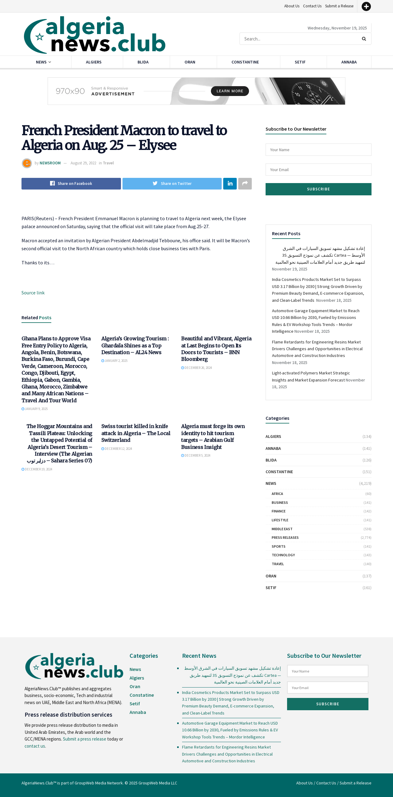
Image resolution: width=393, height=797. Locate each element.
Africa (277, 493)
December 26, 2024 (196, 368)
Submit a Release (339, 6)
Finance (279, 511)
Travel (108, 163)
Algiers (94, 62)
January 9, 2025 (34, 409)
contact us (35, 746)
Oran (190, 62)
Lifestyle (280, 520)
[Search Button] (365, 39)
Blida (143, 62)
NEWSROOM (50, 163)
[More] (366, 6)
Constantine (245, 62)
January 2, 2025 (114, 361)
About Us (291, 6)
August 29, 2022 (83, 163)
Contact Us (312, 6)
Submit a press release (84, 739)
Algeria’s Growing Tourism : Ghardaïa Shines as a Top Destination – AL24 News (135, 345)
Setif (300, 62)
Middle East (282, 529)
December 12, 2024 (116, 448)
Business (280, 502)
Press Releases (285, 537)
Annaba (349, 62)
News (41, 62)
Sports (279, 546)
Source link (33, 292)
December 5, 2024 (195, 455)
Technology (283, 555)
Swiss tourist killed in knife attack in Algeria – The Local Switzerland (135, 433)
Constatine (142, 695)
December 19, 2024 (36, 469)
